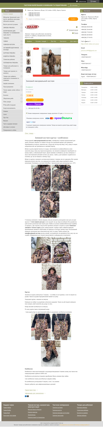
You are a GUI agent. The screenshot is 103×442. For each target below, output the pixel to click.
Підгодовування (8, 87)
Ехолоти (5, 95)
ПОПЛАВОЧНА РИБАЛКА (10, 63)
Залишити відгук (73, 30)
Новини (5, 111)
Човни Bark (6, 413)
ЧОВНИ (5, 41)
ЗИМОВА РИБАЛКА (9, 27)
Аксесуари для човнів (9, 415)
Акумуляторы (31, 415)
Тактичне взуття (57, 410)
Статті (5, 114)
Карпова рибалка (82, 407)
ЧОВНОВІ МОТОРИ (9, 44)
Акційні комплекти (8, 83)
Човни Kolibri (7, 410)
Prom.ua (61, 423)
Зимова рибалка (81, 415)
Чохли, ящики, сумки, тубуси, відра (11, 91)
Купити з (35, 104)
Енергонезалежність (9, 108)
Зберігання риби (8, 98)
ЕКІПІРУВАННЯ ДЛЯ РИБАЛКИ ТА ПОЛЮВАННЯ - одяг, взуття (11, 33)
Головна (29, 41)
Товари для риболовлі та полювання (10, 67)
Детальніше (74, 5)
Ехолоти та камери (82, 413)
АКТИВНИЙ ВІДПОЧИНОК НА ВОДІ (11, 49)
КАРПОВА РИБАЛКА (9, 53)
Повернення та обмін (9, 130)
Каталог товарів (8, 14)
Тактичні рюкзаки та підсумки (60, 413)
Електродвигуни (32, 412)
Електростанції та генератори (36, 417)
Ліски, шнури (7, 102)
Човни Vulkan (7, 407)
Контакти (63, 41)
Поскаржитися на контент (67, 425)
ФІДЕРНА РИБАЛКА (9, 56)
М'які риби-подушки (9, 105)
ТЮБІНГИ (6, 38)
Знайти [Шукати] (73, 19)
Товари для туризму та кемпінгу (10, 72)
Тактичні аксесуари (57, 415)
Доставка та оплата (9, 127)
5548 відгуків (82, 1)
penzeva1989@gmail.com (89, 50)
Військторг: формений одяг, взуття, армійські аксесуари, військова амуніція (11, 19)
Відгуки (5, 121)
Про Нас (5, 117)
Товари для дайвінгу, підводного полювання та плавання (11, 78)
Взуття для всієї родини (10, 24)
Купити (35, 100)
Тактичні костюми (57, 407)
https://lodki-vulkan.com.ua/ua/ (90, 44)
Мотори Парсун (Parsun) (34, 409)
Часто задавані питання (10, 124)
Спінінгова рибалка (9, 59)
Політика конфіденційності (82, 425)
